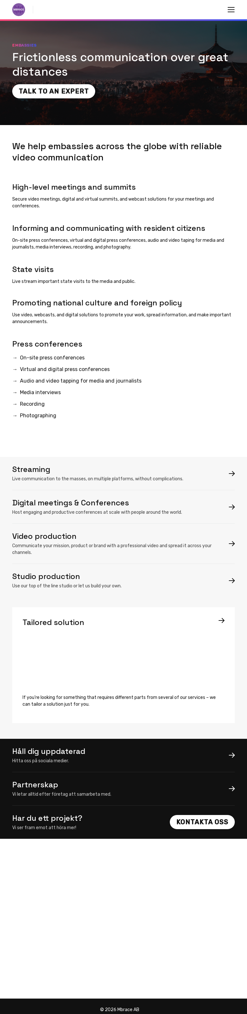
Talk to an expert (54, 91)
